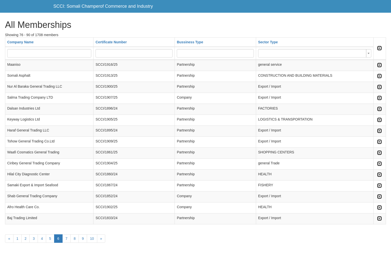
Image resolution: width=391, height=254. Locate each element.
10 (92, 239)
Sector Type (268, 42)
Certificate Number (111, 42)
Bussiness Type (190, 42)
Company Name (20, 42)
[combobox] (314, 53)
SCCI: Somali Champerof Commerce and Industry (103, 6)
